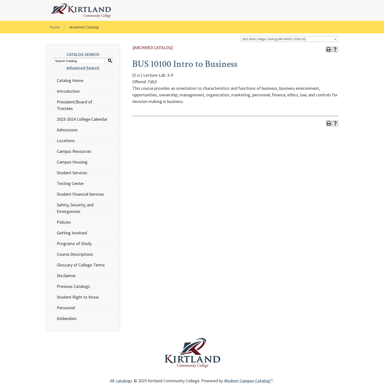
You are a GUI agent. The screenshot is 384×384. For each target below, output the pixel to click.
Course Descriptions (75, 254)
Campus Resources (74, 151)
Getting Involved (72, 233)
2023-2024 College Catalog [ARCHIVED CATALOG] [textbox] (274, 39)
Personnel (66, 308)
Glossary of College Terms (81, 265)
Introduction (68, 91)
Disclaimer (66, 275)
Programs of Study (74, 243)
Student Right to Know (78, 297)
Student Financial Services (80, 194)
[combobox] (289, 39)
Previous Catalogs (73, 286)
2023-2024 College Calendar (82, 119)
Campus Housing (72, 162)
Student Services (72, 172)
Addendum (67, 318)
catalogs (124, 381)
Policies (64, 222)
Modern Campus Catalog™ (248, 381)
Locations (66, 140)
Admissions (67, 130)
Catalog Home (70, 80)
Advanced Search (83, 68)
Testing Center (70, 183)
